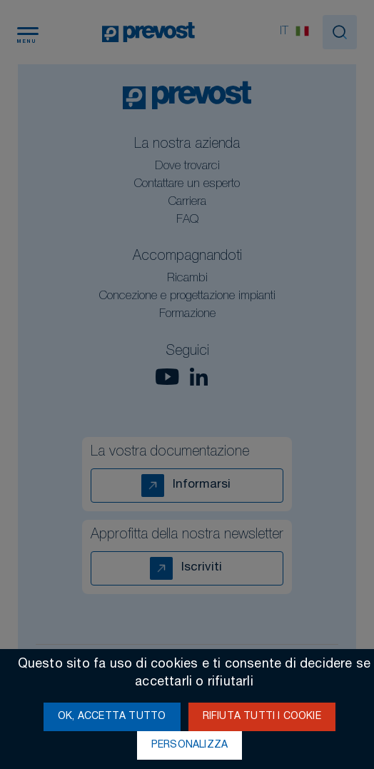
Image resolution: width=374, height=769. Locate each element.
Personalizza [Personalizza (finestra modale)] (189, 745)
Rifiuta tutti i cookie (262, 717)
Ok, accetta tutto (112, 717)
